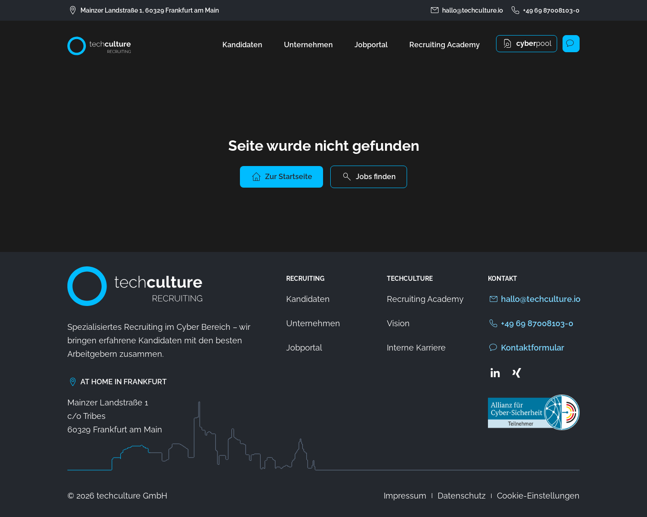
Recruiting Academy (444, 44)
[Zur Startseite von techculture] (99, 46)
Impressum (405, 495)
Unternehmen (308, 44)
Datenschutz (462, 495)
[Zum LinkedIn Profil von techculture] (495, 372)
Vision (398, 323)
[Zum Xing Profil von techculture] (517, 372)
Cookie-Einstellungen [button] (538, 495)
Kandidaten (242, 44)
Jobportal (371, 44)
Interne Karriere (416, 347)
